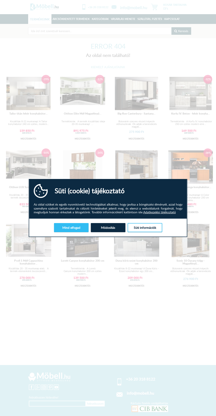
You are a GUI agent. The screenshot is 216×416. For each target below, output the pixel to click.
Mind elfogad (71, 227)
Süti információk (145, 227)
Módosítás (108, 227)
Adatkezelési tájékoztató (159, 212)
